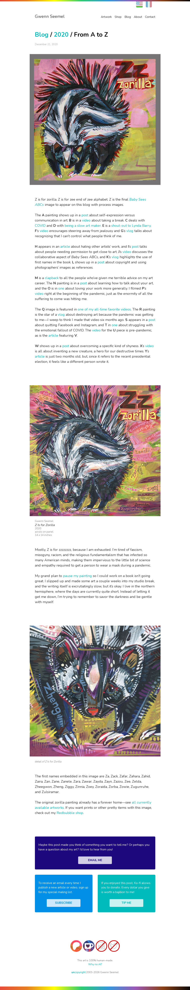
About (138, 17)
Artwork (106, 17)
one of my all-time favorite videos (104, 309)
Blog (127, 17)
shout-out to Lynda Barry (131, 225)
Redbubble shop (70, 813)
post (84, 215)
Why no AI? (95, 964)
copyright (78, 972)
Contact (150, 17)
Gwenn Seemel (50, 16)
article (65, 246)
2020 (61, 34)
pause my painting (77, 575)
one (61, 288)
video (86, 220)
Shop (118, 17)
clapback (52, 278)
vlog (129, 231)
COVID (40, 225)
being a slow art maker (83, 225)
